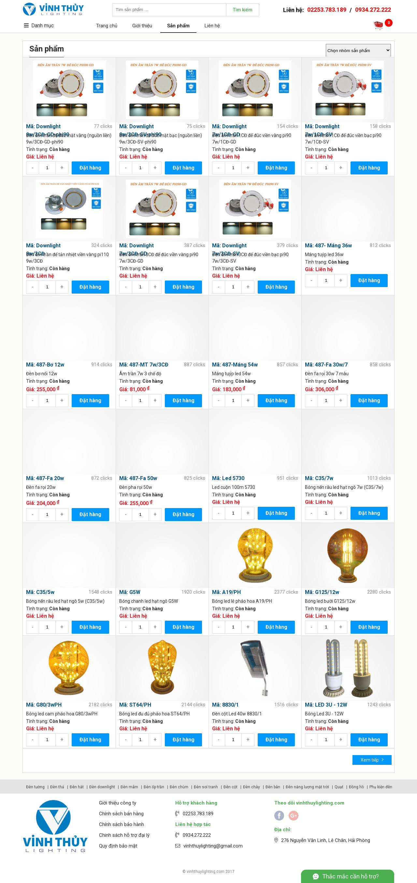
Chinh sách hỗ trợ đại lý (124, 835)
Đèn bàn (273, 787)
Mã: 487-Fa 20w (45, 478)
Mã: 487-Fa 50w (138, 478)
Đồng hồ (356, 787)
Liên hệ (212, 26)
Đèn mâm (129, 787)
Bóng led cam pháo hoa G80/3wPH (61, 713)
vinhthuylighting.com (205, 871)
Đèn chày (251, 787)
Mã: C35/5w (40, 592)
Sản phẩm (178, 26)
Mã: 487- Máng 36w (328, 245)
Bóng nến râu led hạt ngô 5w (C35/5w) (65, 601)
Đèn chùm (179, 787)
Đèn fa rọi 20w (41, 487)
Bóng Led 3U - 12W (324, 713)
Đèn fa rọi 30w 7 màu (327, 373)
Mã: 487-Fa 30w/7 (326, 365)
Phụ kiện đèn (380, 787)
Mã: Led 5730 (228, 478)
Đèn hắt (77, 787)
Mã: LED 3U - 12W (326, 705)
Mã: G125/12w (322, 592)
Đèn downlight (102, 787)
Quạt (339, 787)
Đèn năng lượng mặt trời (307, 787)
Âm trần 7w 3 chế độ (140, 373)
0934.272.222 (373, 9)
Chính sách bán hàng (121, 814)
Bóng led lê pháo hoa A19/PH (242, 601)
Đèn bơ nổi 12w (41, 373)
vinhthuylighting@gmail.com (213, 846)
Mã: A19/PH (226, 592)
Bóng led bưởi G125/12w (330, 601)
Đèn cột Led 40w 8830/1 (237, 713)
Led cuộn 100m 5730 (233, 487)
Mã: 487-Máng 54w (235, 365)
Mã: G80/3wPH (44, 705)
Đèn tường (35, 787)
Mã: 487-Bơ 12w (45, 365)
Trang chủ (106, 26)
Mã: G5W (129, 592)
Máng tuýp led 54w (231, 373)
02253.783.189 (326, 9)
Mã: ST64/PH (135, 705)
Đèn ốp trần (154, 787)
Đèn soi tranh (206, 787)
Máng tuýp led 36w (324, 254)
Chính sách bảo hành (121, 824)
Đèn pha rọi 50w (135, 487)
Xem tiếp (372, 759)
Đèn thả (57, 787)
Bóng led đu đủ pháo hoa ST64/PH (154, 713)
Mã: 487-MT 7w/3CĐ (143, 365)
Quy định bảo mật (118, 846)
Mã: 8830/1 (225, 705)
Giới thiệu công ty (117, 803)
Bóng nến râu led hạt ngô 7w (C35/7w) (344, 487)
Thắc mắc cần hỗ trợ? (350, 876)
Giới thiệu (142, 26)
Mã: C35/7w (319, 478)
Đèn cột (230, 787)
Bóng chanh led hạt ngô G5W (148, 601)
